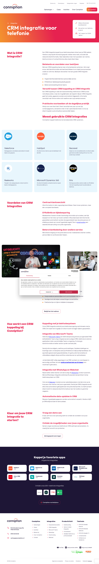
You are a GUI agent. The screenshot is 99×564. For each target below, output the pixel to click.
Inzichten (66, 9)
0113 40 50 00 (91, 3)
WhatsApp (74, 372)
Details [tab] (49, 275)
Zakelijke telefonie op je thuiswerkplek (69, 534)
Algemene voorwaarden (57, 561)
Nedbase (90, 561)
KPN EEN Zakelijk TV (84, 533)
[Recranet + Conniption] (82, 145)
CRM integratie (53, 527)
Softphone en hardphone (82, 539)
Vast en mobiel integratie (67, 528)
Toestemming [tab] (29, 275)
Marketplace (61, 3)
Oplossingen (48, 9)
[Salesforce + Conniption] (17, 145)
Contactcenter (82, 535)
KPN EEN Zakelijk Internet (83, 525)
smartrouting (81, 222)
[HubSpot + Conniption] (49, 145)
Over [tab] (69, 275)
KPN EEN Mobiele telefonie (83, 529)
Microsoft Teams (54, 336)
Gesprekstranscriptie (54, 524)
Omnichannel (67, 531)
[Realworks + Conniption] (17, 177)
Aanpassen (49, 292)
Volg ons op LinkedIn (85, 547)
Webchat (52, 382)
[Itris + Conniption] (82, 177)
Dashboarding (67, 524)
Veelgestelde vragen (72, 3)
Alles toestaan (68, 292)
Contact (36, 537)
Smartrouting (52, 535)
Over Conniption (77, 9)
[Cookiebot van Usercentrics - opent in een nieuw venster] (72, 271)
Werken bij (52, 3)
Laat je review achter (71, 547)
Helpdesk (82, 3)
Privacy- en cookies (69, 561)
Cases (59, 9)
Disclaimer (78, 561)
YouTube (60, 547)
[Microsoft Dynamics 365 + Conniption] (49, 177)
